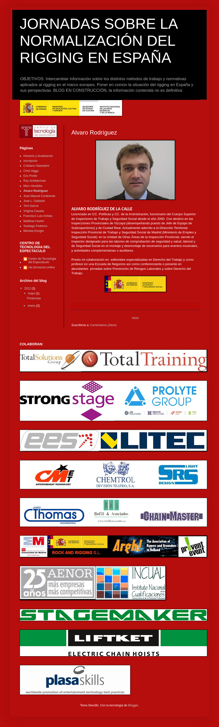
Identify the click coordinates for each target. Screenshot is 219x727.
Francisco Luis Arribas (37, 216)
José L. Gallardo (34, 201)
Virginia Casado (33, 211)
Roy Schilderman (34, 180)
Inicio (135, 318)
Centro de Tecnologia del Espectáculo (42, 260)
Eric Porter (30, 176)
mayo (32, 293)
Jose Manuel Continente (39, 196)
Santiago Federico (35, 226)
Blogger (133, 705)
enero (32, 305)
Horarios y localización (38, 156)
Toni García (30, 206)
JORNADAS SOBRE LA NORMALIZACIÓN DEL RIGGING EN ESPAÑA (98, 40)
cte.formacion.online (41, 267)
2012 (28, 288)
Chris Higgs (31, 171)
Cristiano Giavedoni (36, 165)
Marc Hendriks (32, 186)
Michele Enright (33, 231)
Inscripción (30, 161)
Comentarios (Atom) (103, 325)
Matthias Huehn (33, 221)
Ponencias (34, 298)
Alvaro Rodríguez (35, 191)
